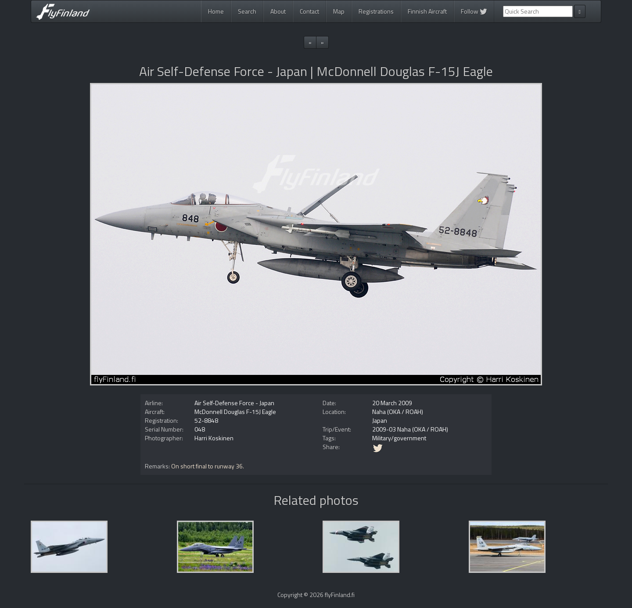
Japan (379, 420)
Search (247, 11)
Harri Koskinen (213, 438)
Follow (474, 11)
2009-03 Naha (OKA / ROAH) (410, 429)
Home (216, 11)
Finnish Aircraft (427, 11)
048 (199, 429)
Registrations (376, 11)
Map (339, 11)
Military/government (399, 438)
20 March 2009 (392, 402)
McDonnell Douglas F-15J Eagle (235, 411)
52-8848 (206, 420)
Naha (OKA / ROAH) (397, 411)
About (278, 11)
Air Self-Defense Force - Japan (234, 402)
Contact (309, 11)
